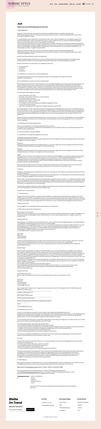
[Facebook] (97, 216)
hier (67, 362)
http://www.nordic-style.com (24, 78)
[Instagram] (97, 213)
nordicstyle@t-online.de (23, 285)
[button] (94, 4)
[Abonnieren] (30, 409)
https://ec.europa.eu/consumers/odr (29, 372)
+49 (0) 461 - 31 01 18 (47, 402)
